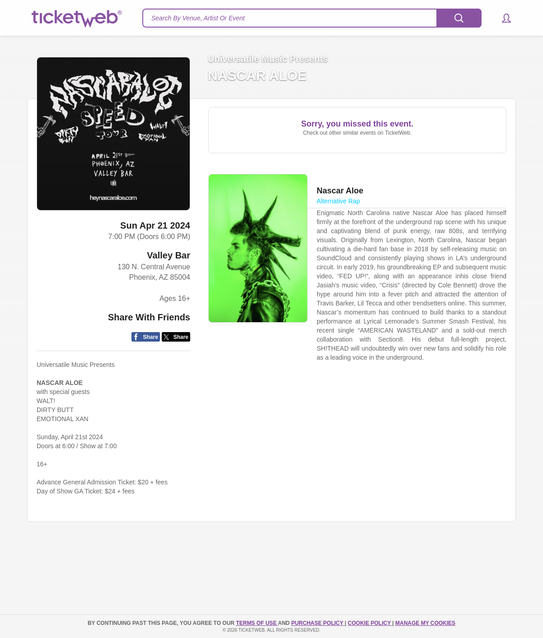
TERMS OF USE (257, 623)
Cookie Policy (370, 623)
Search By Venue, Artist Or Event (198, 18)
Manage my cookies (425, 623)
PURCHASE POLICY (318, 623)
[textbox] (312, 18)
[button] (502, 18)
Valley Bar (168, 255)
